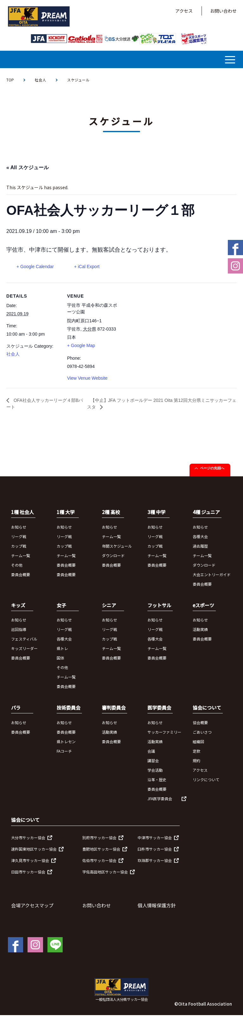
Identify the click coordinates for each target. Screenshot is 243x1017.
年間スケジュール (117, 547)
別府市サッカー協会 (99, 839)
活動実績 (200, 631)
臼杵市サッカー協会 (155, 851)
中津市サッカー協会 (155, 839)
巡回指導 (18, 631)
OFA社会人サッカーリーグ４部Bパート (45, 404)
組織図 (198, 743)
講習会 (153, 762)
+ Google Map (81, 345)
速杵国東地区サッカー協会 (34, 851)
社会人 (40, 80)
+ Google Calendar (35, 266)
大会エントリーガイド (212, 576)
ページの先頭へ (212, 470)
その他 (16, 567)
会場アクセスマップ (32, 907)
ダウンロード (113, 557)
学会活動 (155, 772)
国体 (60, 660)
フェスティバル (24, 641)
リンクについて (206, 781)
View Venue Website (87, 378)
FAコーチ (64, 753)
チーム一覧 (20, 557)
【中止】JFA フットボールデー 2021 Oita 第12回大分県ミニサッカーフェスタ (161, 404)
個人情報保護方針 (157, 907)
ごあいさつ (202, 734)
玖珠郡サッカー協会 (155, 862)
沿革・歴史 (156, 781)
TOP (10, 80)
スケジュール (78, 80)
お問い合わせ (223, 11)
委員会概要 (20, 576)
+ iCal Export (89, 266)
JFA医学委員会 (159, 800)
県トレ (62, 650)
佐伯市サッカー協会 (99, 862)
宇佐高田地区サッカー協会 (105, 874)
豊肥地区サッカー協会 (101, 851)
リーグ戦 (18, 538)
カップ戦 (18, 547)
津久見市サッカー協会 (30, 862)
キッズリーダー (24, 650)
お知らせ (18, 528)
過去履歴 (200, 547)
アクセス (184, 11)
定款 (196, 753)
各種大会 (200, 538)
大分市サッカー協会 (28, 839)
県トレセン (66, 743)
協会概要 (200, 724)
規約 (196, 762)
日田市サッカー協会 (28, 874)
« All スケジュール (27, 167)
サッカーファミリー (164, 734)
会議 (151, 753)
